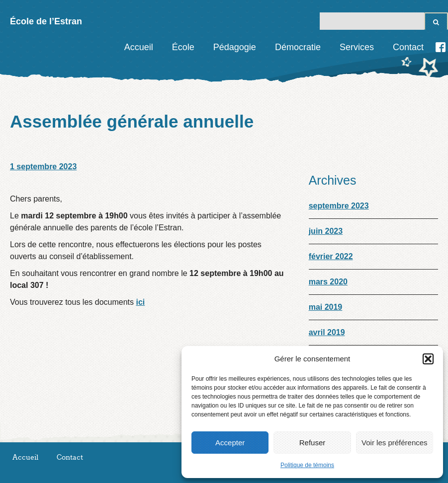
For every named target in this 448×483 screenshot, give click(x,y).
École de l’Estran (46, 21)
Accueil (138, 47)
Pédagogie (234, 47)
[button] (428, 359)
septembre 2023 (339, 206)
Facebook (441, 47)
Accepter (230, 442)
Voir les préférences (394, 442)
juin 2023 (326, 231)
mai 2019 (326, 307)
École (183, 47)
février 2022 (331, 256)
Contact (408, 47)
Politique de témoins (307, 465)
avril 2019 (327, 332)
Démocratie (298, 47)
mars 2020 (328, 281)
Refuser (312, 442)
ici (140, 302)
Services (357, 47)
